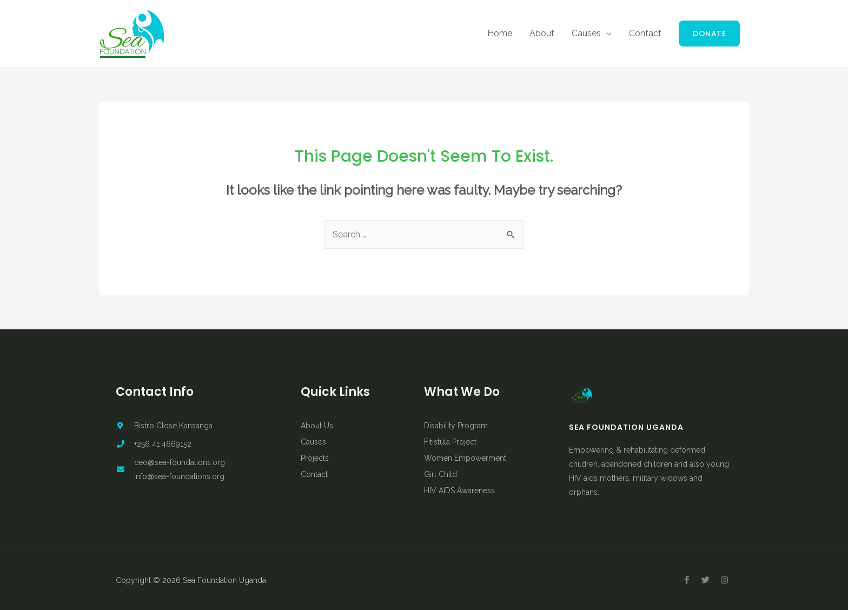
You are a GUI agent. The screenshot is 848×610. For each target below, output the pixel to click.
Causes (586, 33)
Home (499, 33)
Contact (645, 33)
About (541, 33)
